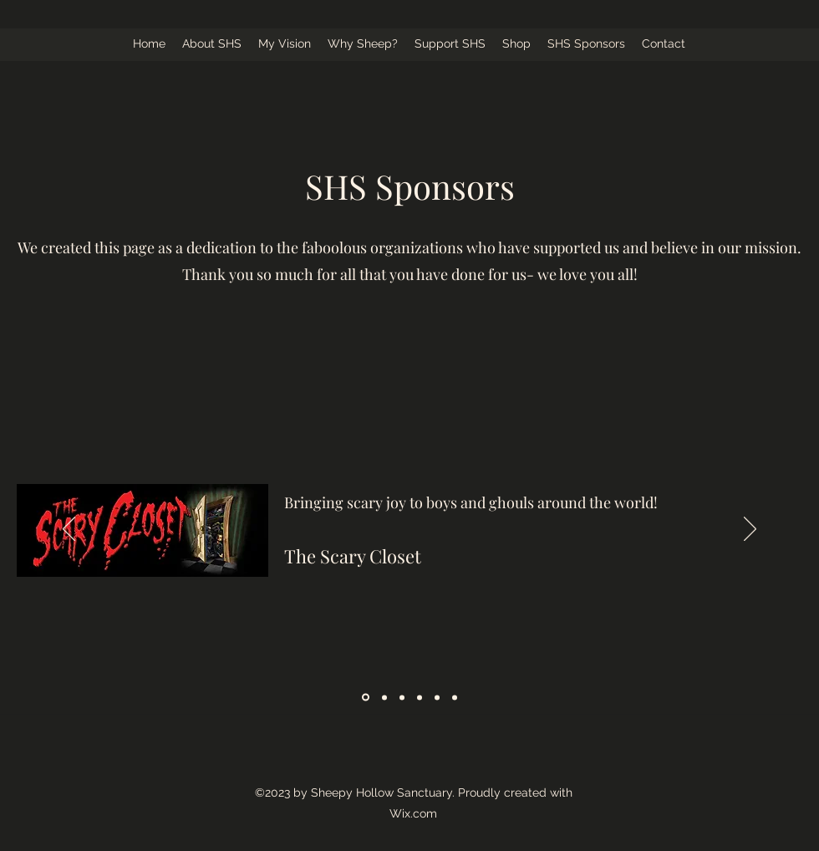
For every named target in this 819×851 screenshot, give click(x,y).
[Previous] (69, 530)
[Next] (750, 530)
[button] (212, 44)
